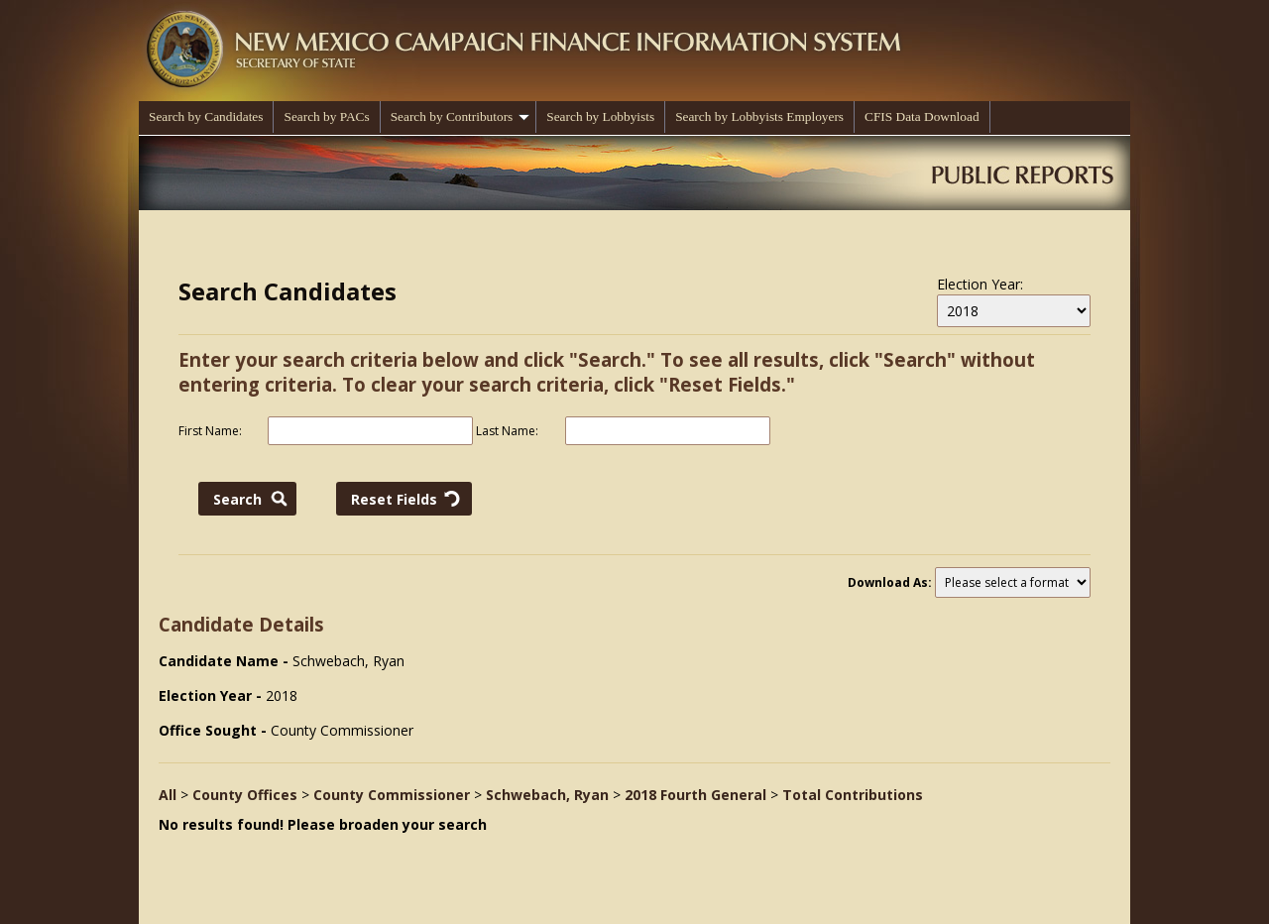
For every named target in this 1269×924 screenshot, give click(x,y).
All (167, 794)
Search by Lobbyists (600, 116)
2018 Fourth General (695, 794)
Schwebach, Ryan (547, 794)
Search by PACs (326, 116)
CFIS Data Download (922, 116)
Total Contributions (852, 794)
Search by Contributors (460, 116)
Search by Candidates (206, 116)
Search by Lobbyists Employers (759, 116)
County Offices (244, 794)
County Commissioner (391, 794)
